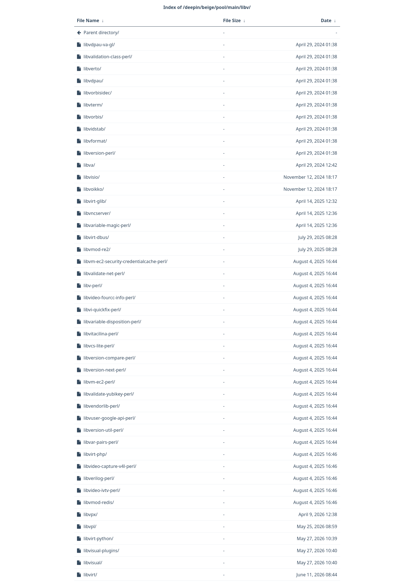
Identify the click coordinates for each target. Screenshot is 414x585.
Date (326, 20)
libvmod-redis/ (99, 502)
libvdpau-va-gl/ (99, 44)
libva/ (89, 165)
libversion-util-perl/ (104, 430)
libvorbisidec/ (98, 93)
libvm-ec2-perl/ (99, 382)
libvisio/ (92, 177)
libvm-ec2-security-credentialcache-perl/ (126, 261)
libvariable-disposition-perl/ (112, 322)
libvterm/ (93, 105)
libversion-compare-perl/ (109, 358)
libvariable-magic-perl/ (107, 225)
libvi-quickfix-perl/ (102, 310)
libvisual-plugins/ (101, 550)
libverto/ (92, 69)
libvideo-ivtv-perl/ (102, 490)
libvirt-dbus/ (96, 237)
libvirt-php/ (95, 454)
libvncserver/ (97, 213)
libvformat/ (95, 141)
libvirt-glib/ (95, 201)
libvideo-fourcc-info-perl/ (110, 297)
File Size (232, 20)
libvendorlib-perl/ (102, 406)
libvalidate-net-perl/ (104, 273)
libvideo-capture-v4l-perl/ (110, 466)
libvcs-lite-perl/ (99, 346)
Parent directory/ (101, 32)
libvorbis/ (93, 117)
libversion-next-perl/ (105, 370)
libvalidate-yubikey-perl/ (109, 394)
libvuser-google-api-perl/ (109, 418)
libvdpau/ (93, 81)
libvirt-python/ (98, 538)
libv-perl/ (93, 285)
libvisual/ (93, 563)
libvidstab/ (95, 129)
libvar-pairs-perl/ (101, 442)
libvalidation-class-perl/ (108, 57)
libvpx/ (91, 514)
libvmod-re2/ (97, 249)
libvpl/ (90, 526)
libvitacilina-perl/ (101, 334)
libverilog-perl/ (99, 478)
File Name (88, 20)
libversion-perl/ (100, 153)
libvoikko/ (94, 189)
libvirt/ (90, 575)
